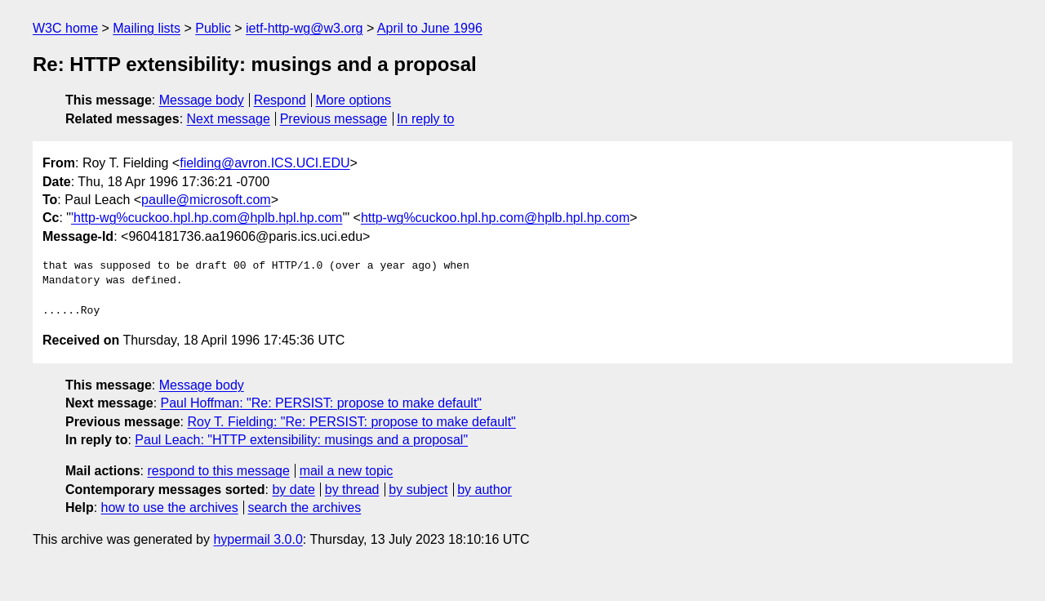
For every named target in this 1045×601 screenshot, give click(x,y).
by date (293, 489)
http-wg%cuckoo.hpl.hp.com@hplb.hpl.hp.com (495, 218)
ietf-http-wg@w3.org (304, 28)
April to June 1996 (429, 28)
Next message (228, 119)
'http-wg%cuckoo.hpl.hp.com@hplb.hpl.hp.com (206, 218)
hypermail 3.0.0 (257, 539)
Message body (201, 100)
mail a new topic (347, 471)
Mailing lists (146, 28)
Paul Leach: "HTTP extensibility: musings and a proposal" (301, 440)
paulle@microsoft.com (206, 200)
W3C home (65, 28)
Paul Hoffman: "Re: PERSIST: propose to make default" (321, 403)
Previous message (334, 119)
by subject (418, 489)
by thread (352, 489)
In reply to (425, 119)
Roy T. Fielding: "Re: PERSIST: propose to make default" (351, 422)
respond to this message (218, 471)
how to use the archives (169, 507)
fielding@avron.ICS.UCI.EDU (264, 163)
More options (354, 100)
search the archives (305, 507)
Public (213, 28)
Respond (280, 100)
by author (484, 489)
